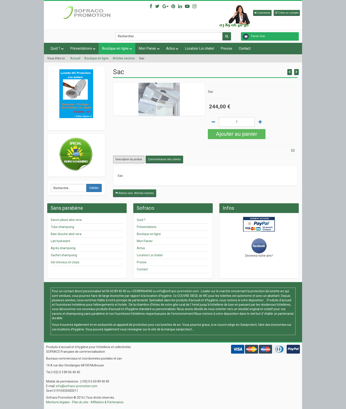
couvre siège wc (228, 324)
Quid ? (55, 48)
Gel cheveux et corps (65, 262)
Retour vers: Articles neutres (134, 193)
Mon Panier (147, 48)
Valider (94, 188)
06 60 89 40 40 (116, 291)
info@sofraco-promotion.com (178, 291)
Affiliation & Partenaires (107, 402)
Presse (226, 48)
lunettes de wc (171, 324)
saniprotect (184, 329)
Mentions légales (58, 402)
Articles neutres (124, 58)
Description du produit (128, 159)
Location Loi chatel (199, 48)
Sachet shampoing (64, 255)
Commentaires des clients (164, 159)
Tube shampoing (62, 227)
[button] (262, 13)
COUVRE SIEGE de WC (192, 296)
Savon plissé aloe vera (66, 220)
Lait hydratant (60, 241)
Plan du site (80, 402)
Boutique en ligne (115, 48)
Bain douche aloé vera (66, 234)
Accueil (75, 58)
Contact (244, 48)
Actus (170, 48)
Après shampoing (63, 248)
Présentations (81, 48)
